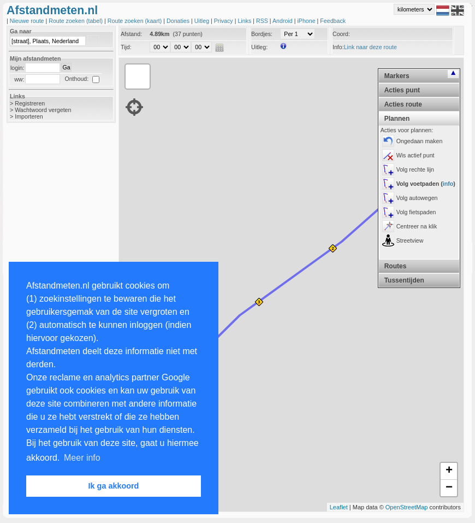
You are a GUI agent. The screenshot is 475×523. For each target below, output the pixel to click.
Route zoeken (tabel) (76, 20)
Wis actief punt (415, 155)
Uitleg (202, 20)
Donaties (179, 20)
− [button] (449, 488)
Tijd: (126, 47)
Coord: (341, 34)
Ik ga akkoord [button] (113, 485)
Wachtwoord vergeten (43, 110)
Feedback (333, 20)
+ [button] (449, 471)
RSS (263, 20)
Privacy (224, 20)
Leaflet (339, 507)
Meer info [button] (82, 457)
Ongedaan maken (419, 141)
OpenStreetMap (406, 507)
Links (245, 20)
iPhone (307, 20)
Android (283, 20)
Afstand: (131, 34)
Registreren (30, 103)
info (448, 183)
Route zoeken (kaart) (135, 20)
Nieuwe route (28, 20)
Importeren (29, 116)
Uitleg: (259, 47)
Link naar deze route (370, 47)
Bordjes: (261, 34)
